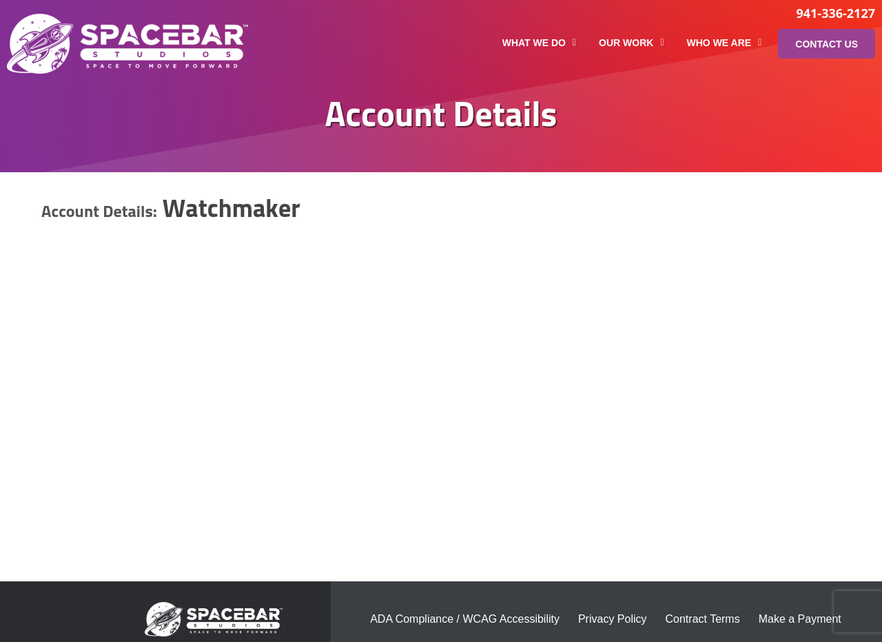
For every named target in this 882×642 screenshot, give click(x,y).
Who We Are (724, 42)
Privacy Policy (612, 619)
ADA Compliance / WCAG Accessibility (465, 619)
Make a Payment (800, 619)
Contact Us (826, 44)
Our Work (631, 42)
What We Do (539, 42)
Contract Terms (703, 619)
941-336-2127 (835, 13)
